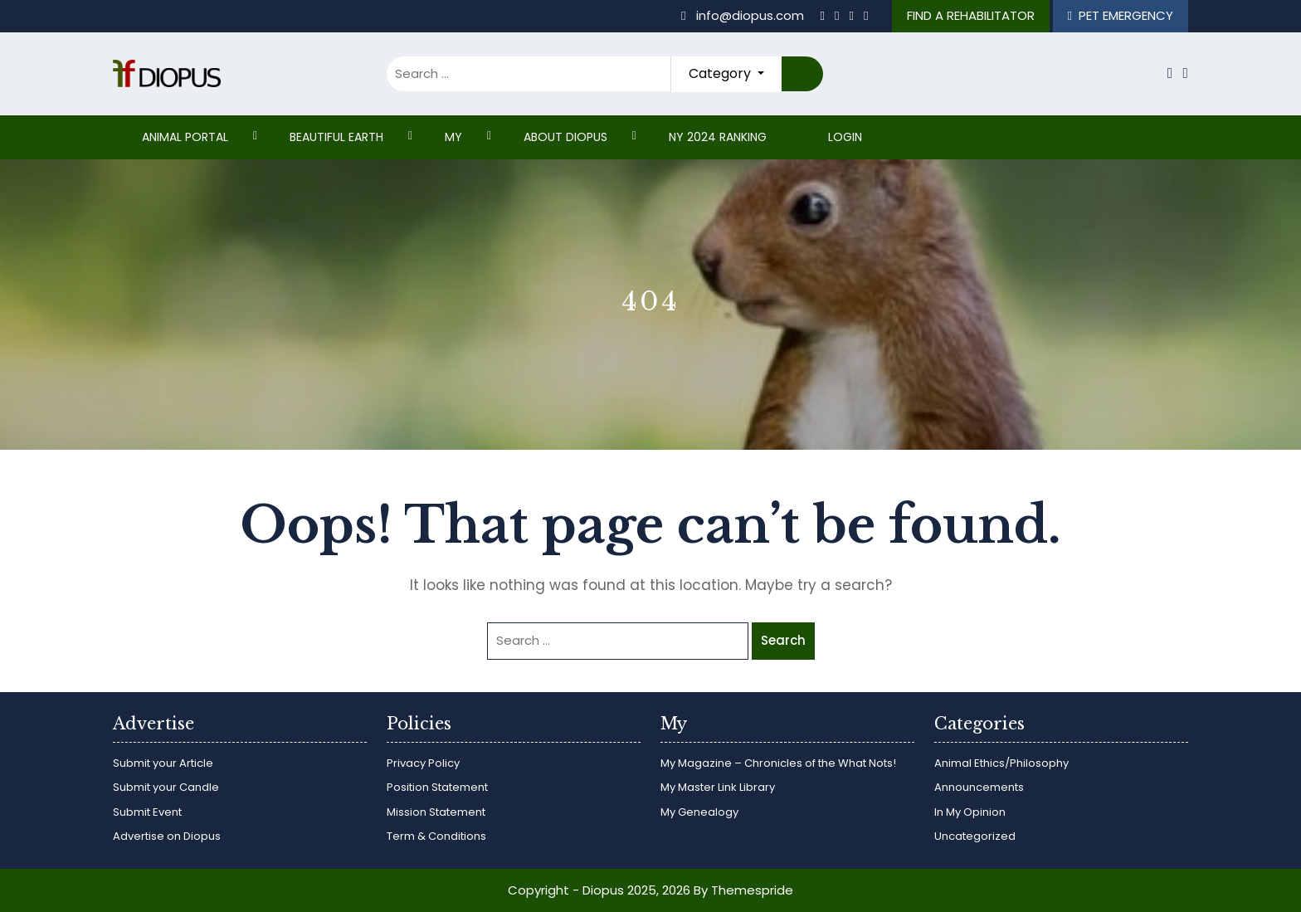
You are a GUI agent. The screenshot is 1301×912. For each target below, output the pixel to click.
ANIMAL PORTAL (185, 137)
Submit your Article (163, 763)
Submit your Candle (166, 787)
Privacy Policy (423, 763)
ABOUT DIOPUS (565, 137)
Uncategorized (975, 836)
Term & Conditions (436, 836)
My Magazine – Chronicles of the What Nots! (778, 763)
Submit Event (147, 812)
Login (845, 137)
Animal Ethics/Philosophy (1001, 763)
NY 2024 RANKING (718, 137)
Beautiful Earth (336, 137)
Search (802, 74)
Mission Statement (436, 812)
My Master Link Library (717, 787)
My (453, 137)
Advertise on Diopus (167, 836)
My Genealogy (699, 812)
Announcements (979, 787)
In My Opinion (970, 812)
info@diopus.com (743, 15)
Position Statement (437, 787)
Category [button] (721, 73)
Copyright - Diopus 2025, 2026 (599, 890)
